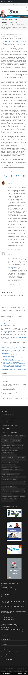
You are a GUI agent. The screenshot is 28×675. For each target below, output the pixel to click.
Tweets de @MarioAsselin (7, 421)
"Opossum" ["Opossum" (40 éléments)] (16, 467)
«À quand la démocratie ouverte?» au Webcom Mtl (12, 631)
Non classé (5, 657)
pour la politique (5, 338)
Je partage (5, 646)
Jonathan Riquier (20, 73)
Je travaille (3, 323)
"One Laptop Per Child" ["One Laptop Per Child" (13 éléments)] (7, 467)
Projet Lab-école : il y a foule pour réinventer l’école (13, 357)
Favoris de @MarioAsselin (7, 428)
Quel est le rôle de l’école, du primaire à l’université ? (13, 350)
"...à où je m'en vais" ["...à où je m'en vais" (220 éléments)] (16, 438)
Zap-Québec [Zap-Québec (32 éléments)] (4, 498)
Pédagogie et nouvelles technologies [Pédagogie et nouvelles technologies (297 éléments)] (10, 496)
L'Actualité (5, 654)
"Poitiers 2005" (21, 34)
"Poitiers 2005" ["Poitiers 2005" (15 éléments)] (5, 472)
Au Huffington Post (7, 639)
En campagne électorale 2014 (7, 617)
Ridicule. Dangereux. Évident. (8, 356)
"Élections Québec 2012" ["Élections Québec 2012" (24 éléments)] (7, 484)
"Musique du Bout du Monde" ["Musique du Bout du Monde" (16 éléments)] (8, 464)
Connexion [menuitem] (3, 1)
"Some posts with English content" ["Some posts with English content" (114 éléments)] (9, 479)
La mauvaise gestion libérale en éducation (11, 351)
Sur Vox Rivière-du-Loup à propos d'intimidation (12, 629)
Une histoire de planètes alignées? (9, 354)
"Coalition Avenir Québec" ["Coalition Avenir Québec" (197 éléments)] (16, 447)
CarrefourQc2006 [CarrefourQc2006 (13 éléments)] (15, 489)
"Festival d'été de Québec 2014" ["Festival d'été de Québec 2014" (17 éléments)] (9, 457)
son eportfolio (20, 76)
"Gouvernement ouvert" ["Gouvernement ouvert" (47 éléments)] (7, 460)
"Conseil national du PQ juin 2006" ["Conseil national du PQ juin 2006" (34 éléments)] (9, 450)
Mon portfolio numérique (7, 359)
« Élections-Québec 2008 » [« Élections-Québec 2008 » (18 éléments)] (7, 501)
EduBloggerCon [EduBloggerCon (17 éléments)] (5, 491)
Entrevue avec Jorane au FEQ (7, 619)
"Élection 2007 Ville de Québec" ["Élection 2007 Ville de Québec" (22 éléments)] (18, 481)
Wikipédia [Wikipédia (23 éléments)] (22, 496)
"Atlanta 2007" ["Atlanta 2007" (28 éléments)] (20, 445)
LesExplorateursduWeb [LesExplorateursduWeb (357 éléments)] (15, 491)
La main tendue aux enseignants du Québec (11, 366)
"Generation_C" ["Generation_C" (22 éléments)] (21, 457)
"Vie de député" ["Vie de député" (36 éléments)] (5, 481)
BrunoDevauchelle (12, 182)
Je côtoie (5, 644)
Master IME (17, 161)
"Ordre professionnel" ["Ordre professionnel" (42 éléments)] (7, 469)
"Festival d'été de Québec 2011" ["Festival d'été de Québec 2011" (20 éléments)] (9, 455)
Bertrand (10, 253)
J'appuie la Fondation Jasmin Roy (8, 624)
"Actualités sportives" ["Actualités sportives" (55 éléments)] (15, 440)
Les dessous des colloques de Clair (9, 589)
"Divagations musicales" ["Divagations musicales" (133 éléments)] (7, 452)
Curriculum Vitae (5, 353)
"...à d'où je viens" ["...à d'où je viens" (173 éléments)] (6, 438)
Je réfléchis (15, 34)
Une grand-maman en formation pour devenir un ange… (14, 348)
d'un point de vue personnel (20, 337)
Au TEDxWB (3, 596)
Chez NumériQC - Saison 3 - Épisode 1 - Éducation (12, 608)
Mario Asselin (5, 384)
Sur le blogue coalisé (7, 659)
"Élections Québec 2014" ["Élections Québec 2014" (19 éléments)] (20, 484)
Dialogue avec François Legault (8, 615)
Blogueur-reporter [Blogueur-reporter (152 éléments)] (6, 489)
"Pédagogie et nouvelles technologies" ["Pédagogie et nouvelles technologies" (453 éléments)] (10, 474)
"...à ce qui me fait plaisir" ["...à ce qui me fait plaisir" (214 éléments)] (19, 435)
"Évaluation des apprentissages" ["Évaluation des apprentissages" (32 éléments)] (9, 486)
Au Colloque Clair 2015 (6, 592)
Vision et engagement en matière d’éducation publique (13, 347)
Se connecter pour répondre (14, 249)
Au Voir (4, 641)
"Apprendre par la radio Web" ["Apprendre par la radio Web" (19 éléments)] (8, 445)
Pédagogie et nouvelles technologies (8, 36)
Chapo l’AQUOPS (14, 396)
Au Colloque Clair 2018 (6, 594)
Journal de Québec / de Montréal (10, 651)
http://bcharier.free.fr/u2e (14, 267)
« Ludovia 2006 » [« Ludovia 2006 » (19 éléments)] (13, 498)
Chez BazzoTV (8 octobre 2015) (8, 599)
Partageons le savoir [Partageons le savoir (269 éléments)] (6, 493)
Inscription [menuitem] (9, 1)
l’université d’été (21, 58)
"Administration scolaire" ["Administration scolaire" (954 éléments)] (7, 443)
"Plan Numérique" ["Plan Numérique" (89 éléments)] (18, 469)
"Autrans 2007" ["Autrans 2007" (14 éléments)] (5, 447)
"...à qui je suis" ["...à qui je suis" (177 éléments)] (5, 440)
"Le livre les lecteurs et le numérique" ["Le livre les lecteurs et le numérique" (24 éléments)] (10, 462)
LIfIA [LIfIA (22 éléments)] (24, 491)
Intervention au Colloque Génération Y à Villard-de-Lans (13, 622)
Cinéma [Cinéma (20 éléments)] (23, 489)
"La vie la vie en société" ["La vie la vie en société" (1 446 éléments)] (20, 460)
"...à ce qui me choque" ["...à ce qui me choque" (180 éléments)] (7, 435)
